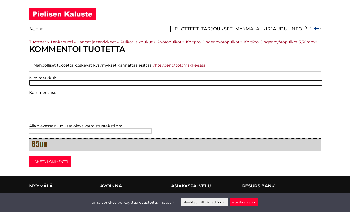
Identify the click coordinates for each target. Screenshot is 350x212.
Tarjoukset (216, 29)
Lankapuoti (63, 42)
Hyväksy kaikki (244, 202)
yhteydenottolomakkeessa (179, 65)
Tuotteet (187, 29)
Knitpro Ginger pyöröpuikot (214, 42)
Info (296, 29)
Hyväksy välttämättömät (204, 202)
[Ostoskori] (308, 29)
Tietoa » (167, 202)
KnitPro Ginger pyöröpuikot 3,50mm (280, 42)
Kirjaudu (274, 29)
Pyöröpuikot (171, 42)
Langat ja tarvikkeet (98, 42)
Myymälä (247, 29)
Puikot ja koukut (138, 42)
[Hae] (100, 29)
